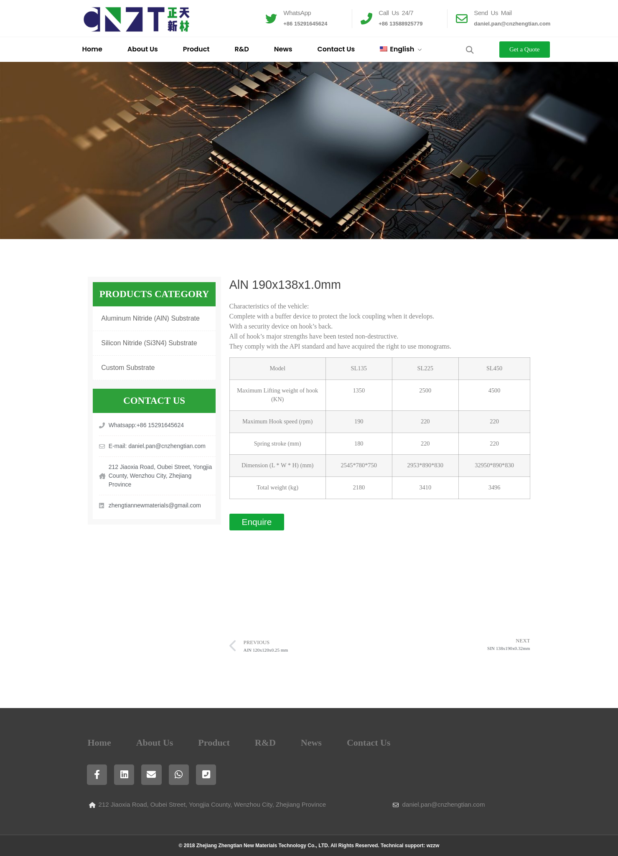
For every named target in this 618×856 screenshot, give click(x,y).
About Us (142, 49)
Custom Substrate (128, 367)
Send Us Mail (492, 12)
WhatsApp (297, 12)
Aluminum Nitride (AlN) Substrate (150, 318)
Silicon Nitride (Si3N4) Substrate (149, 342)
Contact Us (336, 49)
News (283, 49)
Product (196, 49)
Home (92, 49)
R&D (241, 49)
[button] (469, 49)
